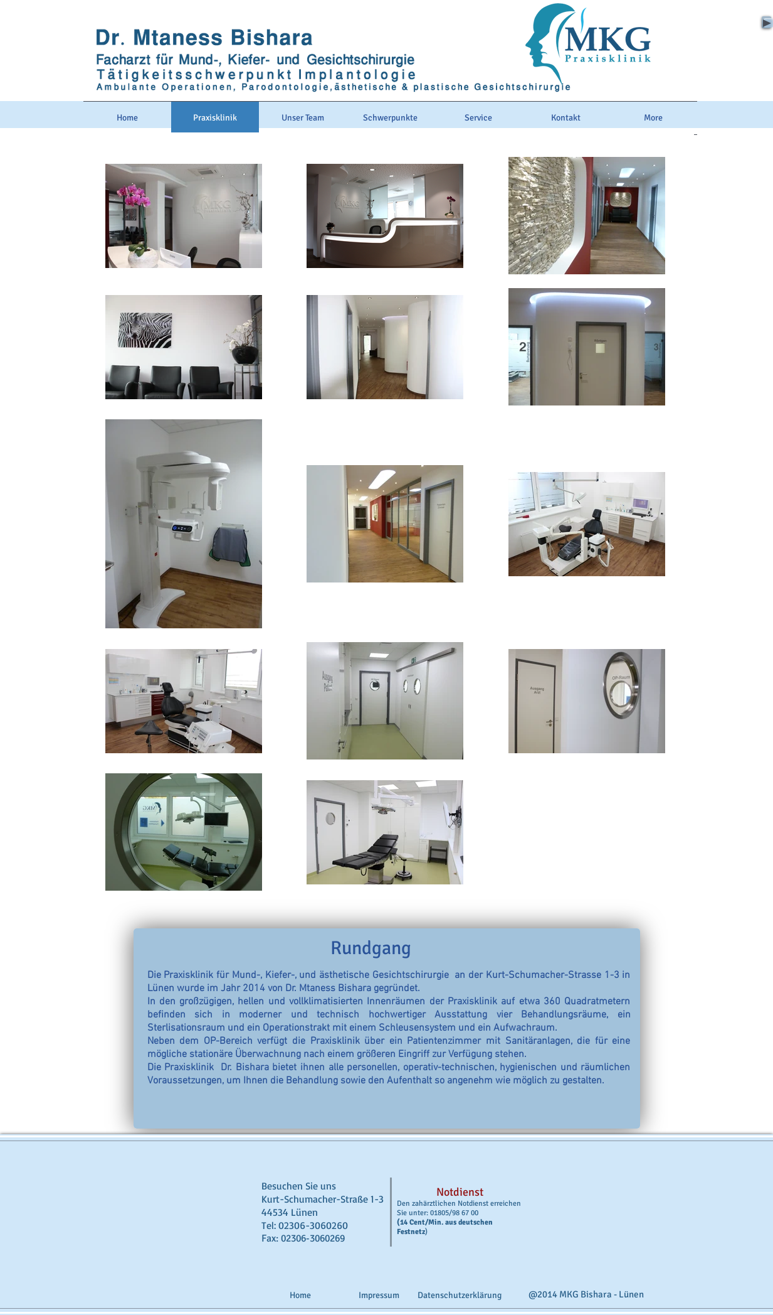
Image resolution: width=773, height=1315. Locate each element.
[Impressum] (379, 1295)
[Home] (300, 1295)
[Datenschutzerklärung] (460, 1295)
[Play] (766, 22)
